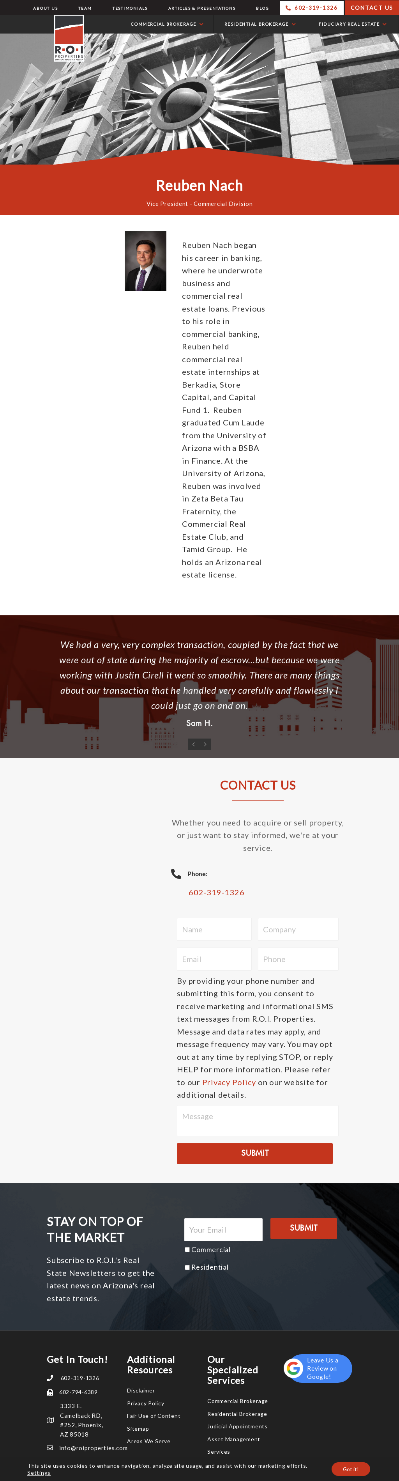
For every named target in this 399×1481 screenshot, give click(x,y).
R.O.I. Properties (44, 38)
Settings (39, 1472)
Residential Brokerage (237, 1413)
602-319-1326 (216, 892)
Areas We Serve (149, 1441)
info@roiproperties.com (93, 1447)
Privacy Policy (229, 1082)
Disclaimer (141, 1390)
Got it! (350, 1468)
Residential (209, 1267)
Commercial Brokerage (237, 1401)
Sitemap (138, 1428)
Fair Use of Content (153, 1415)
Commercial (211, 1249)
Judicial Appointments (237, 1426)
